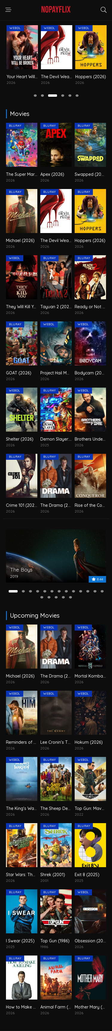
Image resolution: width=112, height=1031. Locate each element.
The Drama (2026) (58, 505)
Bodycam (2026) (91, 373)
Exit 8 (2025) (87, 874)
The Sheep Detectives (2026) (68, 808)
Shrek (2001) (52, 874)
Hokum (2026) (89, 742)
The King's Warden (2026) (31, 808)
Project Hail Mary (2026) (63, 373)
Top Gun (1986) (55, 941)
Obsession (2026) (92, 941)
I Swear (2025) (20, 941)
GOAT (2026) (18, 373)
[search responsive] (103, 9)
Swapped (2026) (91, 174)
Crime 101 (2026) (22, 505)
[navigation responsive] (8, 9)
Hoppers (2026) (90, 240)
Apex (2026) (52, 174)
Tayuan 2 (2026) (56, 306)
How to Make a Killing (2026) (34, 1007)
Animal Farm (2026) (59, 1007)
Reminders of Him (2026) (30, 742)
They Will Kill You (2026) (29, 306)
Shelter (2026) (19, 439)
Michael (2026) (18, 76)
